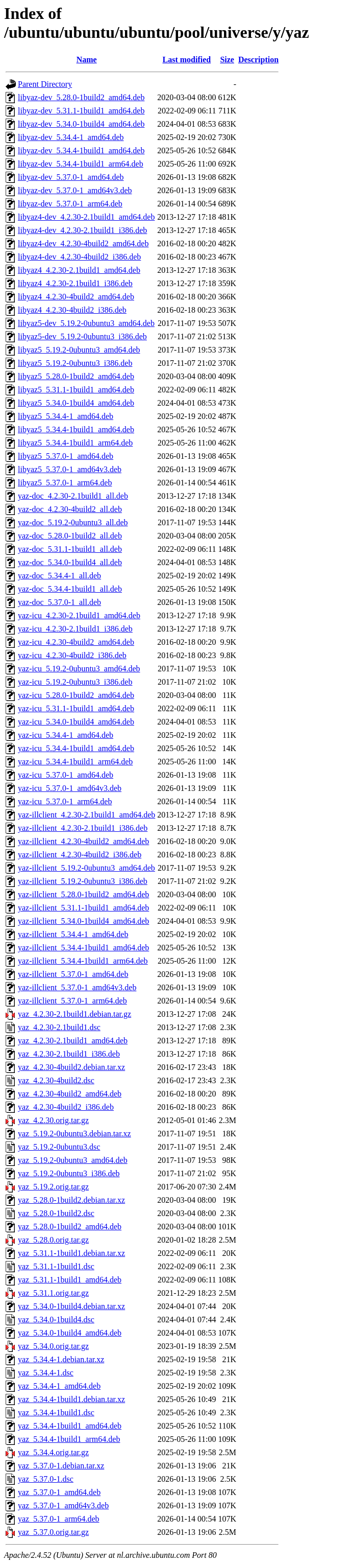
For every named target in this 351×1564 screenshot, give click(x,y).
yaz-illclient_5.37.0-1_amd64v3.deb (77, 987)
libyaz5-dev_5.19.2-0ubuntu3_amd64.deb (86, 323)
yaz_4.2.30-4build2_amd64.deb (69, 1093)
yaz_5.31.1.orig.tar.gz (53, 1293)
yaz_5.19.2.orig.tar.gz (53, 1186)
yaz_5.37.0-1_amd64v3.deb (63, 1505)
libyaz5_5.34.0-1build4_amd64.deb (76, 403)
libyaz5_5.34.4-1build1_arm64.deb (75, 442)
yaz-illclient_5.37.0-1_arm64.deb (72, 1000)
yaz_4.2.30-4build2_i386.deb (66, 1107)
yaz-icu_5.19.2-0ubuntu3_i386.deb (75, 682)
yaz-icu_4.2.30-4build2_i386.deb (72, 655)
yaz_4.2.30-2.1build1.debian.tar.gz (74, 1014)
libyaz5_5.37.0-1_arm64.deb (65, 482)
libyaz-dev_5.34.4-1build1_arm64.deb (80, 163)
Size (227, 59)
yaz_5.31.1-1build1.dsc (56, 1266)
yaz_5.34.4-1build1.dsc (56, 1412)
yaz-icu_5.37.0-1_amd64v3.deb (69, 788)
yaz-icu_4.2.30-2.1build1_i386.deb (75, 628)
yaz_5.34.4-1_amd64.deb (59, 1386)
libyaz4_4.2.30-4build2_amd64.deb (76, 296)
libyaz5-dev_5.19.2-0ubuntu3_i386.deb (82, 336)
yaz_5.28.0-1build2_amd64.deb (69, 1226)
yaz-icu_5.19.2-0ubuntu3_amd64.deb (79, 668)
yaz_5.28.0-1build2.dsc (56, 1213)
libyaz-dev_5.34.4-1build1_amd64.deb (81, 150)
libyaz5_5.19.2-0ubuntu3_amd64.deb (79, 349)
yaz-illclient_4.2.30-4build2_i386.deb (79, 854)
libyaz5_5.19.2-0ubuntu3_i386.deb (75, 363)
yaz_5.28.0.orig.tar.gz (53, 1239)
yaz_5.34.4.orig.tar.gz (53, 1452)
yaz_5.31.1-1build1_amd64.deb (69, 1279)
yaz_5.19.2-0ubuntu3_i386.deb (69, 1173)
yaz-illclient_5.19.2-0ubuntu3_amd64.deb (86, 867)
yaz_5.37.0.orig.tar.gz (53, 1532)
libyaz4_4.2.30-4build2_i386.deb (72, 310)
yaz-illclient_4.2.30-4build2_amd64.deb (83, 841)
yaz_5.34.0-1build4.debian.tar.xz (71, 1306)
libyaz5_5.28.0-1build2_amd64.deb (76, 376)
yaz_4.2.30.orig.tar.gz (53, 1120)
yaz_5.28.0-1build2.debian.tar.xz (71, 1200)
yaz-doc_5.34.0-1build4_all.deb (70, 562)
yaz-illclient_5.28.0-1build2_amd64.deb (83, 894)
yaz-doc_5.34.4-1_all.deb (59, 575)
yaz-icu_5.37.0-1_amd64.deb (65, 775)
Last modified (187, 59)
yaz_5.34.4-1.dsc (45, 1372)
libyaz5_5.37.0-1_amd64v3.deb (69, 469)
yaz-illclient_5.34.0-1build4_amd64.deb (83, 921)
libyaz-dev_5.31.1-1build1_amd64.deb (81, 110)
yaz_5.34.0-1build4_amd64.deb (69, 1332)
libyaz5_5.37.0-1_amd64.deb (65, 456)
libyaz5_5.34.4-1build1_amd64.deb (76, 429)
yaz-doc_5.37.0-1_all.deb (59, 602)
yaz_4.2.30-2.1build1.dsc (59, 1027)
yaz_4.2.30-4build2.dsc (56, 1080)
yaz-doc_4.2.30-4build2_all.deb (70, 509)
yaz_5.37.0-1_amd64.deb (59, 1492)
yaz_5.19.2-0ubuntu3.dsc (59, 1146)
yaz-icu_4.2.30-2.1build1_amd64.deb (79, 615)
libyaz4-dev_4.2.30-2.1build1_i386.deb (82, 230)
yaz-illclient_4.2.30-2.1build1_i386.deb (82, 828)
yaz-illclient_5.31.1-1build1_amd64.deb (83, 907)
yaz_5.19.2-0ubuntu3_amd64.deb (73, 1160)
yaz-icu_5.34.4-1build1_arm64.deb (75, 761)
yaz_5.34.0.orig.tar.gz (53, 1346)
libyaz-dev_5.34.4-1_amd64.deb (71, 137)
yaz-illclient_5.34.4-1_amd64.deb (73, 934)
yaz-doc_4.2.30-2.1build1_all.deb (73, 496)
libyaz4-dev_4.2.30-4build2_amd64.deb (83, 243)
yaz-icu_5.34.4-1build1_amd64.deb (76, 748)
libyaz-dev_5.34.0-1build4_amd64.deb (81, 124)
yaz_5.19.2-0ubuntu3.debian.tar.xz (74, 1133)
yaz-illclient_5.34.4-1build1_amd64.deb (83, 947)
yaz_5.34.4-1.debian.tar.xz (61, 1359)
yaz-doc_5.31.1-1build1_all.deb (70, 549)
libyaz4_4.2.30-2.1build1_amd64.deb (79, 270)
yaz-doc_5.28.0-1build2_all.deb (70, 535)
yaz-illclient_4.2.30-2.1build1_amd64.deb (86, 814)
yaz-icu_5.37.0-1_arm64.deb (65, 801)
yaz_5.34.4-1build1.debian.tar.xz (71, 1399)
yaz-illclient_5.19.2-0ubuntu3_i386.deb (82, 881)
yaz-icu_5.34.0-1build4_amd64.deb (76, 721)
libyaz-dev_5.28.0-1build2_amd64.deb (81, 97)
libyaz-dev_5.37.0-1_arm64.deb (70, 203)
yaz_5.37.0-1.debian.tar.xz (61, 1465)
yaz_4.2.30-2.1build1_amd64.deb (73, 1040)
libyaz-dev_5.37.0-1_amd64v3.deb (75, 190)
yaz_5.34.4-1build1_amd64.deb (69, 1425)
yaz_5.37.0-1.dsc (45, 1479)
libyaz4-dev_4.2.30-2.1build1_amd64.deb (86, 217)
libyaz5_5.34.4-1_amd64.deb (65, 416)
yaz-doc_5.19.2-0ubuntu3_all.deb (73, 522)
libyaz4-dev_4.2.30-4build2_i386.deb (79, 256)
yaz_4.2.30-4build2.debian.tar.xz (71, 1067)
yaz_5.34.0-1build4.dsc (56, 1319)
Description (258, 59)
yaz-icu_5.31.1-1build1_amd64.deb (76, 708)
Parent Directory (45, 84)
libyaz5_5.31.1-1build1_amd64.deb (76, 389)
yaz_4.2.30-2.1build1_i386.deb (69, 1053)
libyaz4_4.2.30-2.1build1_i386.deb (75, 283)
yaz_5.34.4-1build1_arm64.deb (69, 1439)
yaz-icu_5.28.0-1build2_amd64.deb (76, 695)
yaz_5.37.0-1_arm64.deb (58, 1518)
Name (87, 59)
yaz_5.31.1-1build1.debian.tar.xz (71, 1253)
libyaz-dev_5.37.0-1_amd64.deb (71, 177)
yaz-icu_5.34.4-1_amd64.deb (65, 735)
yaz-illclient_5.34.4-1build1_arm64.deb (83, 960)
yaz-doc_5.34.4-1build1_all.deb (70, 589)
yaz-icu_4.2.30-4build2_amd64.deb (76, 642)
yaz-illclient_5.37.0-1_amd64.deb (73, 974)
